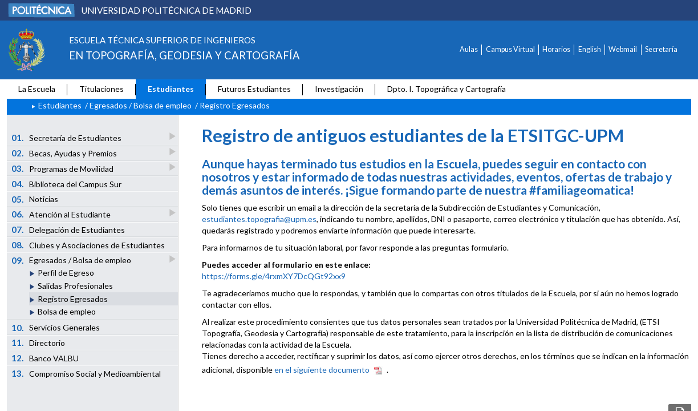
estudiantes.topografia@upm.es (259, 219)
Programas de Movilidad (63, 168)
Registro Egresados (73, 299)
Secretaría (661, 49)
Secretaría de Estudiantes (67, 137)
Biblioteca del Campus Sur (66, 184)
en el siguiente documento (322, 369)
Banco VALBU (45, 358)
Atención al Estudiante (61, 213)
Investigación (339, 89)
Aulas (469, 49)
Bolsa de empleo (67, 311)
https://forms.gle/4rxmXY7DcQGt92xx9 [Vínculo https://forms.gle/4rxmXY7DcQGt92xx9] (274, 276)
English (589, 49)
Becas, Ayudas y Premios (65, 152)
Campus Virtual (510, 49)
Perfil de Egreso (66, 272)
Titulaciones (101, 89)
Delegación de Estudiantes (68, 229)
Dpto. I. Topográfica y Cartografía (446, 89)
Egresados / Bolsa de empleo (141, 105)
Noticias (35, 199)
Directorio (38, 342)
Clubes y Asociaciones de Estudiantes (88, 245)
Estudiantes (171, 89)
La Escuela (36, 89)
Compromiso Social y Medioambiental (86, 373)
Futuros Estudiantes (254, 89)
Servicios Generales (55, 328)
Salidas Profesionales (75, 286)
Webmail (622, 49)
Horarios (556, 49)
